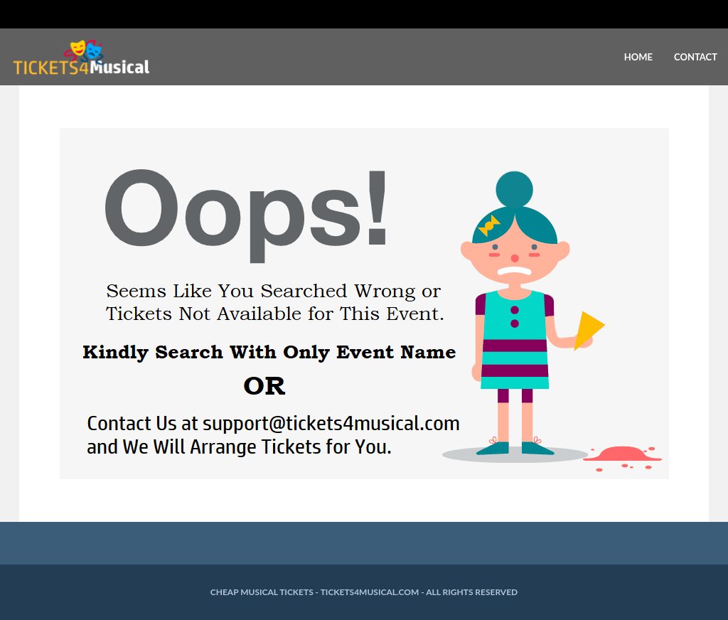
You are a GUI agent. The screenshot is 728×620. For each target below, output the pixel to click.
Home (638, 57)
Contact (695, 57)
